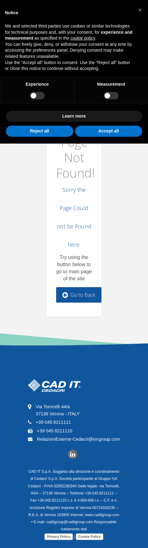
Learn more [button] (74, 116)
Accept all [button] (108, 130)
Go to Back (78, 294)
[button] (140, 10)
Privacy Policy (56, 536)
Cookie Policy (87, 536)
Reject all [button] (39, 130)
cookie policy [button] (82, 38)
